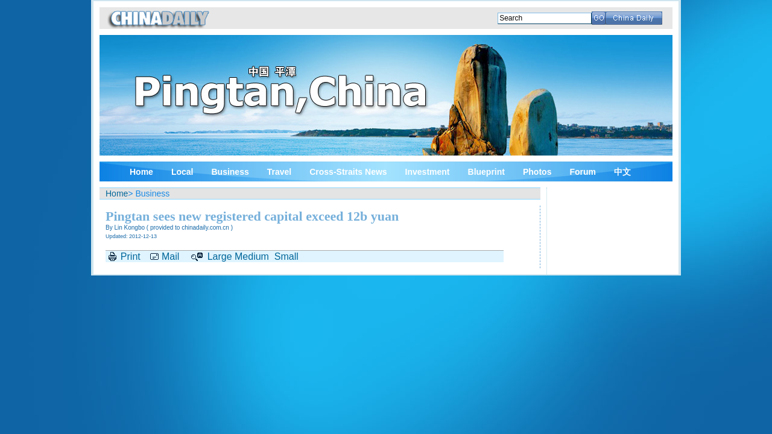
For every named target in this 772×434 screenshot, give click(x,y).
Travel (279, 172)
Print (131, 256)
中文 (622, 172)
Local (182, 172)
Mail (170, 256)
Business (229, 172)
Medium (252, 256)
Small (286, 256)
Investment (427, 172)
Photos (537, 172)
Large (219, 256)
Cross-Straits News (348, 172)
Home (141, 172)
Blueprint (486, 172)
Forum (582, 172)
